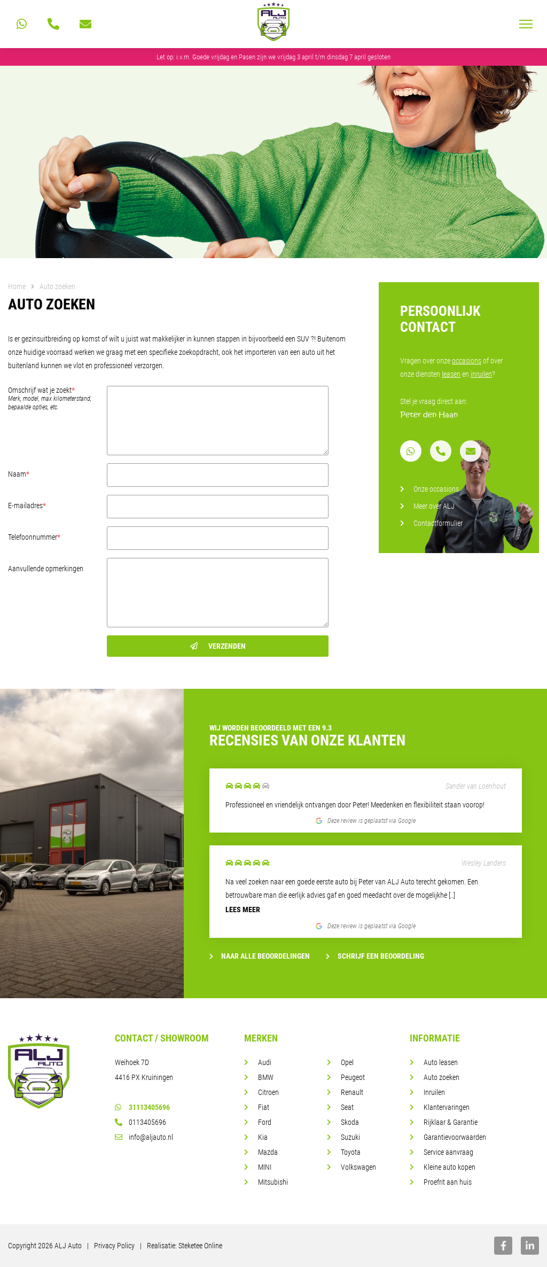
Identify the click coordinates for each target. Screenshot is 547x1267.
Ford (264, 1122)
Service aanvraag (448, 1152)
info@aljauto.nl (144, 1137)
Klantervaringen (447, 1107)
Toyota (351, 1152)
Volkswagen (358, 1167)
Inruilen (434, 1092)
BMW (266, 1077)
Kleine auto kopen (449, 1167)
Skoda (350, 1122)
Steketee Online (200, 1245)
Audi (264, 1062)
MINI (264, 1167)
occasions (466, 360)
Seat (347, 1107)
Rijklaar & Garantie (451, 1122)
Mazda (268, 1152)
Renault (352, 1092)
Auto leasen (441, 1062)
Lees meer (242, 909)
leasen (451, 374)
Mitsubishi (273, 1182)
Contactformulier (438, 523)
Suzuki (350, 1137)
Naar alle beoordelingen (259, 956)
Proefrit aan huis (448, 1182)
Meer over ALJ (434, 506)
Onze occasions (436, 489)
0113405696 (140, 1122)
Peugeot (353, 1077)
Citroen (268, 1092)
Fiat (263, 1107)
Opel (347, 1062)
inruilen (481, 374)
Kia (263, 1137)
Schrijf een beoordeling (375, 956)
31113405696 (142, 1107)
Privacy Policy (114, 1245)
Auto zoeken (441, 1077)
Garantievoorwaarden (455, 1137)
